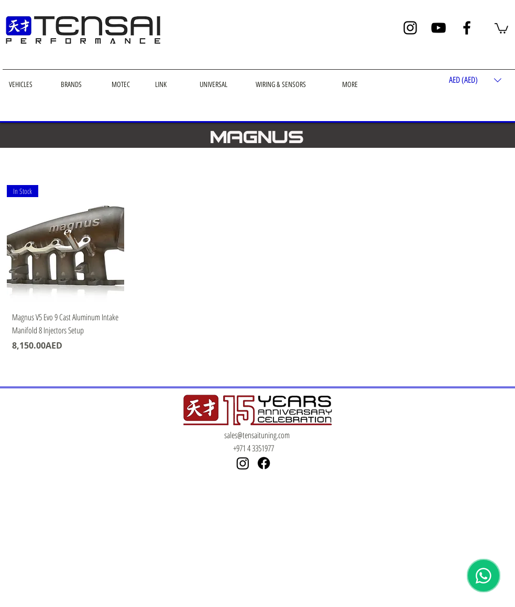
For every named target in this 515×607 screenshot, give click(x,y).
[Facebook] (467, 28)
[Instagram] (410, 28)
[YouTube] (438, 28)
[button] (501, 28)
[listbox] (475, 80)
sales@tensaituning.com (257, 435)
